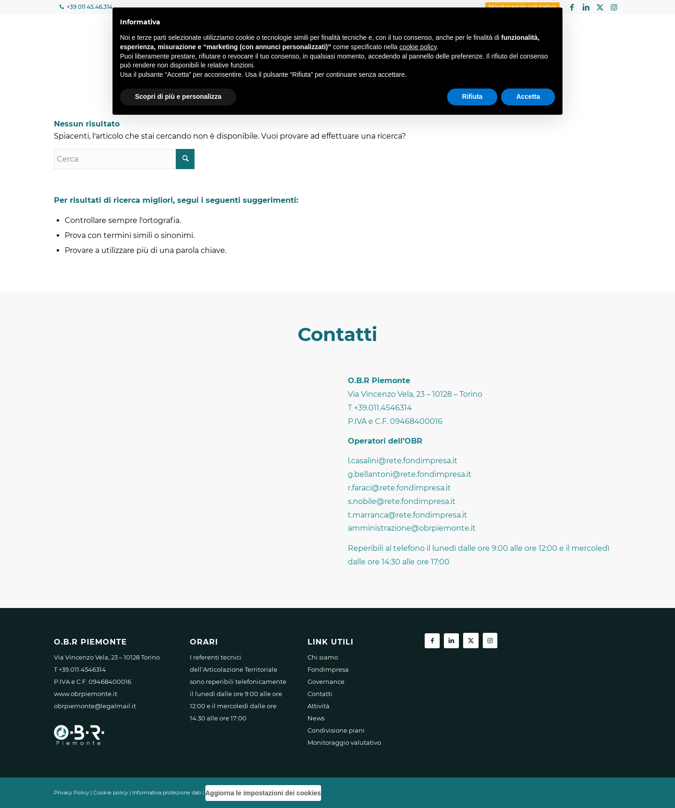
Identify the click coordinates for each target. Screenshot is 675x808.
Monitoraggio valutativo (344, 742)
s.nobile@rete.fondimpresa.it (402, 501)
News (316, 718)
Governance (326, 681)
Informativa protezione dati (166, 792)
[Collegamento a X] (600, 7)
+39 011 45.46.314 (88, 6)
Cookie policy (110, 792)
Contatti (320, 693)
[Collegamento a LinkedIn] (585, 7)
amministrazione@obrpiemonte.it (412, 528)
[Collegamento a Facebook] (571, 7)
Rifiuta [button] (472, 96)
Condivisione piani (336, 730)
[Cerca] (124, 159)
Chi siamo (323, 657)
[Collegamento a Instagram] (614, 7)
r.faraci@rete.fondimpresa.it (399, 487)
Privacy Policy (71, 792)
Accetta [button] (528, 96)
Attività (319, 706)
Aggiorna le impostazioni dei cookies (263, 793)
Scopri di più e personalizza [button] (178, 96)
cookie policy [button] (417, 47)
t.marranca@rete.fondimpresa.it (407, 515)
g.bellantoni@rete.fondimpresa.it (410, 474)
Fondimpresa (328, 669)
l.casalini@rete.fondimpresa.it (403, 460)
